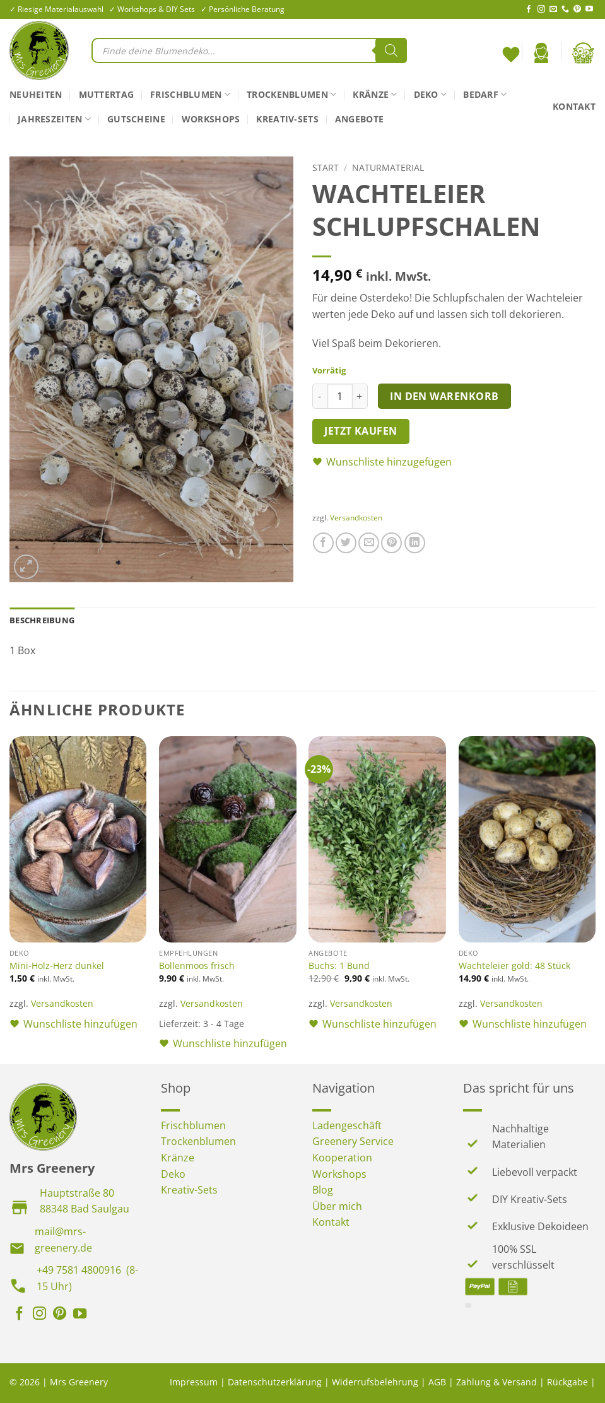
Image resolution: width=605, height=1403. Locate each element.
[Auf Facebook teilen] (323, 542)
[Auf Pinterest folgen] (577, 9)
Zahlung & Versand (496, 1382)
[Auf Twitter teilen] (346, 542)
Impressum (194, 1382)
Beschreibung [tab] (41, 620)
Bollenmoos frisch (197, 966)
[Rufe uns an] (565, 9)
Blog (322, 1190)
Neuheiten (35, 94)
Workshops (211, 119)
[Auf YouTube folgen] (589, 9)
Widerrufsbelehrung (375, 1382)
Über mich (337, 1206)
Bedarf (485, 94)
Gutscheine (136, 119)
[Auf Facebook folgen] (528, 9)
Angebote (359, 119)
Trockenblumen (291, 94)
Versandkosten (356, 517)
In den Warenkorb (444, 396)
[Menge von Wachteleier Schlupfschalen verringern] (319, 396)
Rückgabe (567, 1382)
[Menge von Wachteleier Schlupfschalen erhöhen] (360, 396)
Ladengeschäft (347, 1125)
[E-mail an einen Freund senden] (368, 542)
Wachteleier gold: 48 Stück (514, 966)
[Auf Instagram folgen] (541, 9)
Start (325, 167)
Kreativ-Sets (287, 119)
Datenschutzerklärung (275, 1382)
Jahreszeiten (54, 119)
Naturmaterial (388, 167)
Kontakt (574, 106)
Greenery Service (353, 1141)
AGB (437, 1382)
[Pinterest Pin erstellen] (391, 542)
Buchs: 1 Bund (339, 966)
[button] (541, 53)
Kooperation (342, 1158)
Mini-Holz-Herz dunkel (56, 966)
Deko (430, 94)
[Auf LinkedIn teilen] (414, 542)
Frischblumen (190, 94)
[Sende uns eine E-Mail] (553, 9)
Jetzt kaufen (360, 431)
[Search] (391, 50)
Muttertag (106, 94)
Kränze (375, 94)
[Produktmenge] (340, 396)
